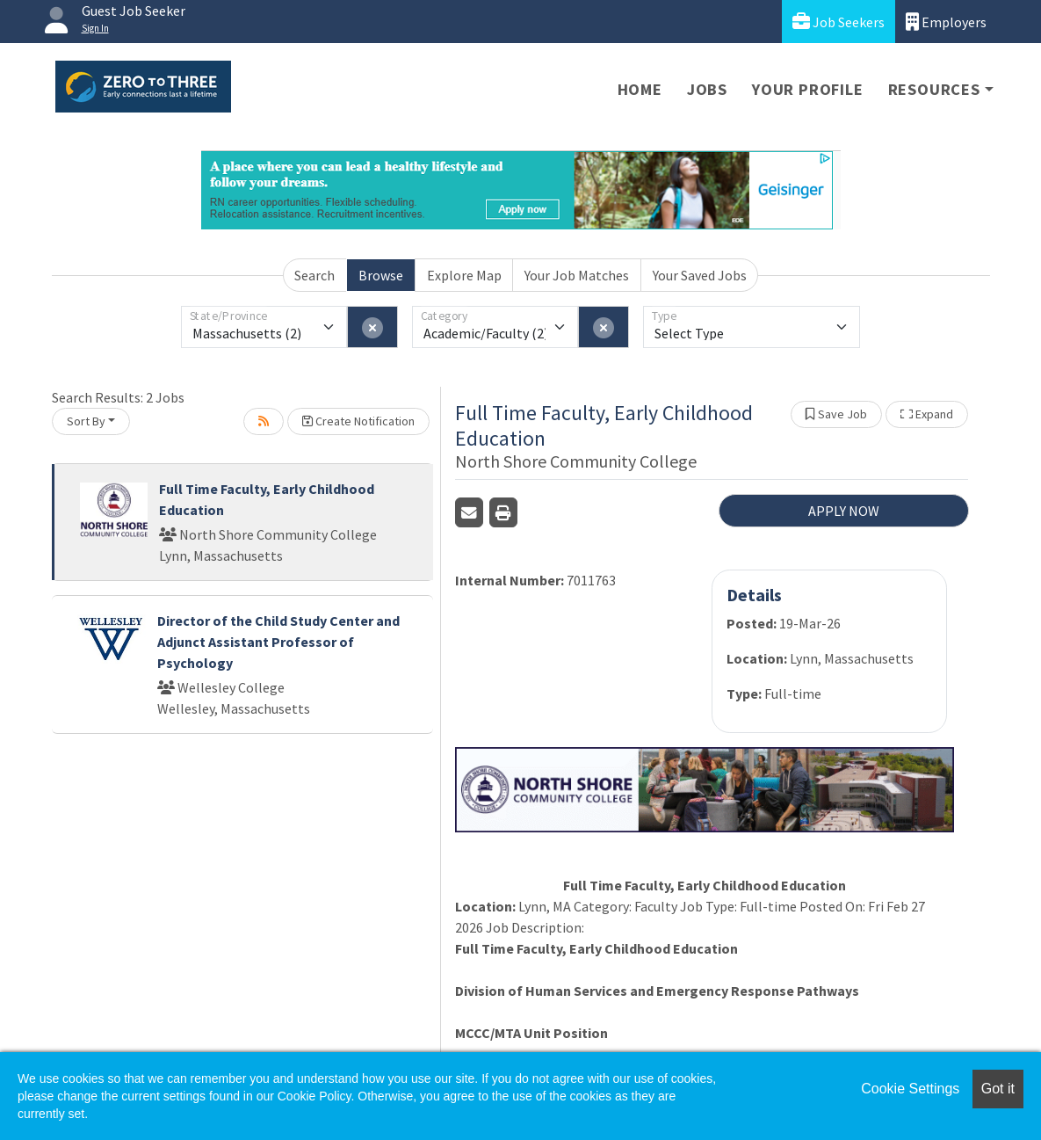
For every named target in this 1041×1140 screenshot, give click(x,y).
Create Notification (358, 421)
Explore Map (464, 275)
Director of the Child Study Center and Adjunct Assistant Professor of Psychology (278, 642)
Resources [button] (934, 89)
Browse (380, 275)
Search (314, 275)
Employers (946, 22)
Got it (998, 1088)
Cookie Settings (910, 1088)
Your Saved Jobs (700, 275)
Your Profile (808, 89)
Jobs (707, 89)
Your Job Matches (576, 275)
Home (640, 89)
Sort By (86, 421)
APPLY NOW (843, 510)
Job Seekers (838, 22)
